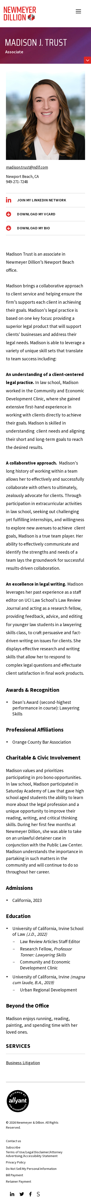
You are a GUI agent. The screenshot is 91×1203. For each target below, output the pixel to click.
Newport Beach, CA (22, 176)
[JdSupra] (39, 1195)
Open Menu (81, 12)
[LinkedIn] (12, 1195)
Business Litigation (23, 1062)
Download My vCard (36, 214)
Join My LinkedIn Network (41, 200)
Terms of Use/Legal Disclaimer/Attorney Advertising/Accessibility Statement (34, 1154)
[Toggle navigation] (87, 60)
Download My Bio (33, 228)
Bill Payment (14, 1175)
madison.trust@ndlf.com (27, 167)
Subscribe (13, 1147)
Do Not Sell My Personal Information (31, 1169)
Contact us (13, 1141)
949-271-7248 (17, 181)
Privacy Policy (16, 1162)
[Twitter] (22, 1195)
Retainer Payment (18, 1181)
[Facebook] (31, 1195)
